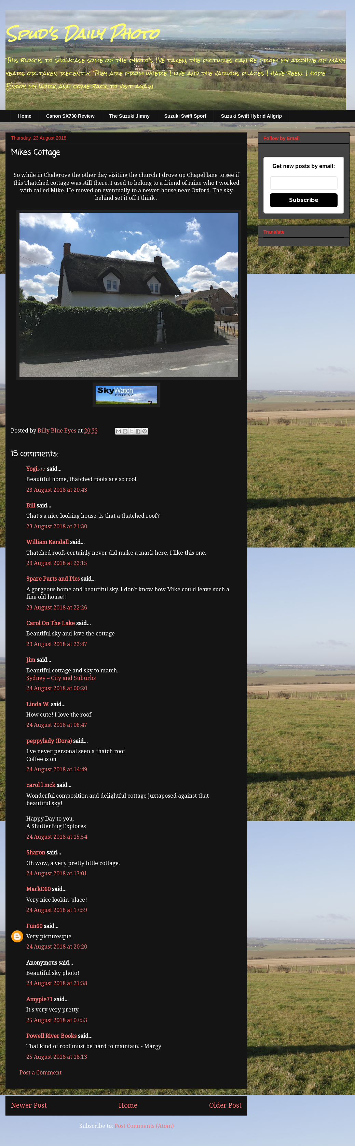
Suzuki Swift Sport (185, 116)
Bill (30, 505)
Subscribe (303, 200)
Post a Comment (40, 1072)
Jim (30, 660)
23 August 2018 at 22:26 (56, 607)
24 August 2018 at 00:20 (56, 688)
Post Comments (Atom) (144, 1126)
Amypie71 (39, 999)
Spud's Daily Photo (81, 34)
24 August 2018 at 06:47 (56, 725)
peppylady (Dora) (49, 741)
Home (24, 116)
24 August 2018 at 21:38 (56, 983)
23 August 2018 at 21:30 (56, 526)
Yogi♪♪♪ (35, 469)
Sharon (35, 852)
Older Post (225, 1105)
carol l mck (40, 785)
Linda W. (38, 704)
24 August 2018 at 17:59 (56, 910)
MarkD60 (38, 889)
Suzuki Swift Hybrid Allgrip (251, 116)
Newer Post (29, 1105)
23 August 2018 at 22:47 (56, 644)
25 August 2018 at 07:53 (56, 1020)
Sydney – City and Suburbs (61, 678)
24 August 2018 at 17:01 (56, 873)
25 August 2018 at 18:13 (56, 1057)
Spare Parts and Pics (53, 579)
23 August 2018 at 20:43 (56, 490)
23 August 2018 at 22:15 (56, 563)
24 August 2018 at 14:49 (56, 769)
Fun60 (34, 926)
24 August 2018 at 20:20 (56, 946)
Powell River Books (51, 1036)
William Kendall (47, 542)
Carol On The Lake (50, 623)
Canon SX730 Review (70, 116)
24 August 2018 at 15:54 (56, 837)
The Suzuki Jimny (129, 116)
